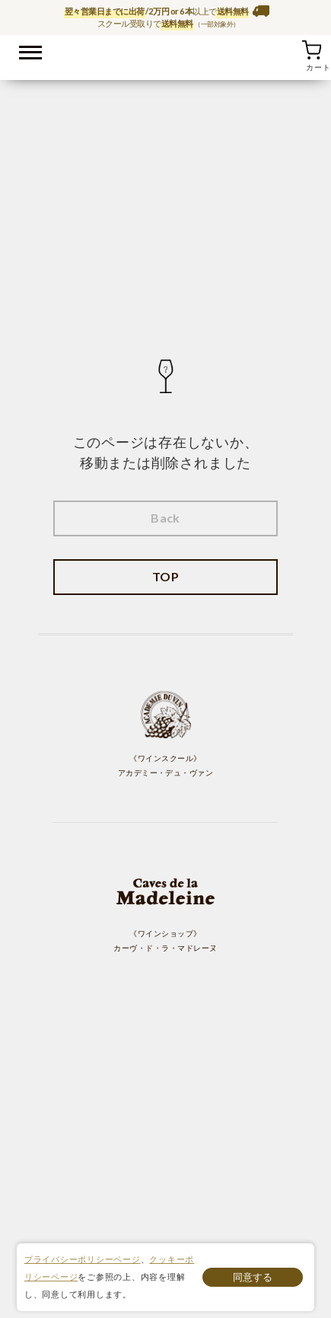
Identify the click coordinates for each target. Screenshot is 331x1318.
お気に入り (292, 49)
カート (311, 49)
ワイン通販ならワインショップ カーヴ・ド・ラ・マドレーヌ (165, 54)
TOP (165, 576)
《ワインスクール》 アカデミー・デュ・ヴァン (166, 733)
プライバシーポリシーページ (82, 1259)
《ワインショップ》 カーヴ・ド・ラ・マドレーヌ (165, 908)
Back (165, 517)
